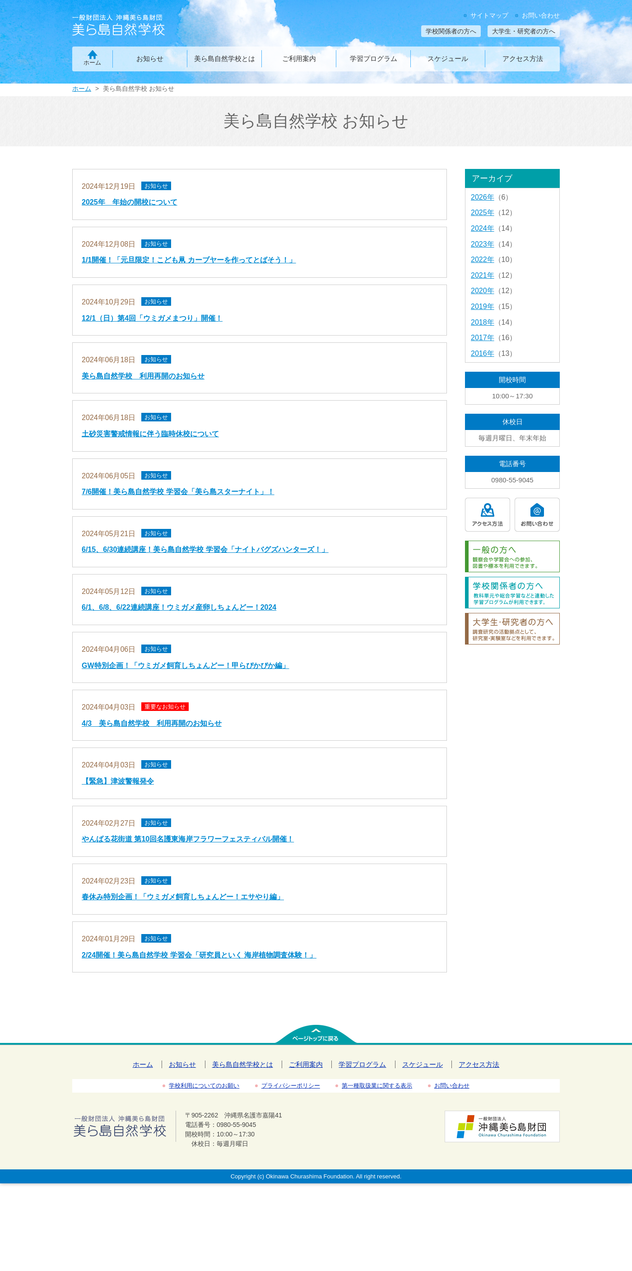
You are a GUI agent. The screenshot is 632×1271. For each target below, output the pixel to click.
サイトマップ (489, 15)
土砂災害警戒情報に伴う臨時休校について (150, 434)
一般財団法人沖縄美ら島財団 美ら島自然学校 (134, 26)
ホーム (92, 62)
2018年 (482, 322)
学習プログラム (373, 58)
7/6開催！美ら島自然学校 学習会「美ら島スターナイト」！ (178, 491)
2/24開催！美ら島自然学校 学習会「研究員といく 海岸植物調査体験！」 (199, 955)
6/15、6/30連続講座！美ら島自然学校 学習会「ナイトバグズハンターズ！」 (205, 549)
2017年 (482, 337)
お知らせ (149, 58)
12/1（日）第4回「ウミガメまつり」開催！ (152, 318)
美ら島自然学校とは (224, 58)
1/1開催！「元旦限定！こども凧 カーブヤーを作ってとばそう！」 (189, 260)
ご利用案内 (299, 58)
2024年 (482, 228)
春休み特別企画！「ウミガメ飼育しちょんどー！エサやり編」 (183, 897)
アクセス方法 (522, 58)
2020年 (482, 290)
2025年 (482, 212)
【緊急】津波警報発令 (118, 781)
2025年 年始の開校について (129, 202)
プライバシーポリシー (290, 1085)
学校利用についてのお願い (204, 1085)
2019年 (482, 306)
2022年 (482, 259)
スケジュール (448, 58)
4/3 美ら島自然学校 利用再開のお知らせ (152, 723)
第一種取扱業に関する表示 (377, 1085)
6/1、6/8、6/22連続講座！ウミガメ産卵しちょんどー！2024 (179, 607)
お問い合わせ (541, 15)
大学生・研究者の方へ (523, 31)
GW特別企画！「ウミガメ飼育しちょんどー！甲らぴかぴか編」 (185, 665)
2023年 (482, 244)
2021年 (482, 275)
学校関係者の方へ (451, 31)
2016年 (482, 353)
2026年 (482, 197)
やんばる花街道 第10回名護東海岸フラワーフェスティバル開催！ (188, 839)
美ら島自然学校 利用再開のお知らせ (143, 376)
